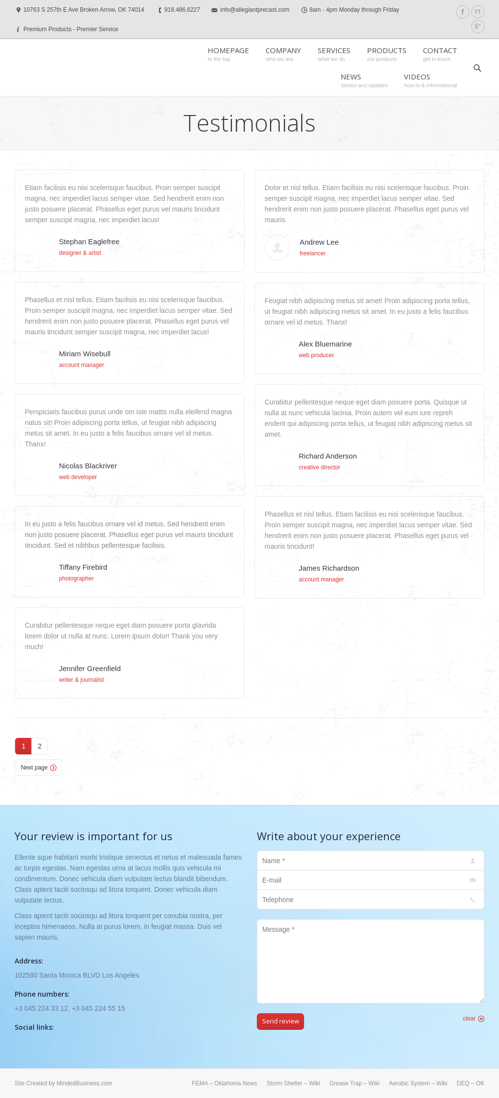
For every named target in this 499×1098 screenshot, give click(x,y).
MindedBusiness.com (84, 1083)
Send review (280, 1021)
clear (469, 1018)
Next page (34, 767)
